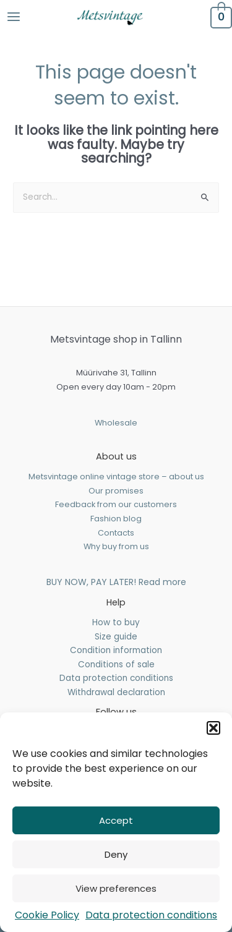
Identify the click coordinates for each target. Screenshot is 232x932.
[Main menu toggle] (13, 17)
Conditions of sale (116, 664)
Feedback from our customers (116, 504)
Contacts (116, 533)
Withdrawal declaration (116, 692)
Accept (116, 820)
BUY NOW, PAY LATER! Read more (116, 582)
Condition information (116, 650)
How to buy (116, 622)
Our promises (116, 490)
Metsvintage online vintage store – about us (116, 476)
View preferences (116, 888)
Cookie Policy (47, 915)
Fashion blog (116, 518)
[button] (213, 728)
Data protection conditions (151, 915)
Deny (116, 854)
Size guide (116, 637)
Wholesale (116, 422)
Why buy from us (116, 546)
